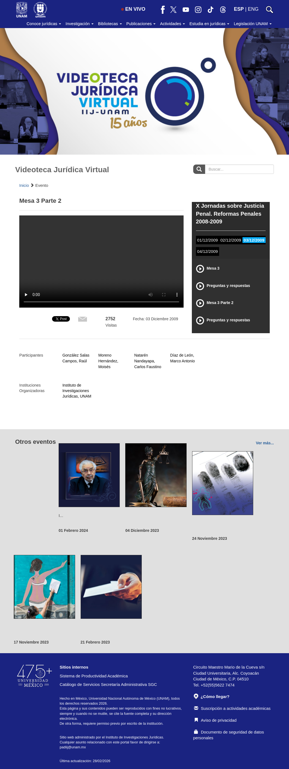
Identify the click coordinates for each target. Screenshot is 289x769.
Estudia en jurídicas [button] (209, 23)
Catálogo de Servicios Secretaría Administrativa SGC (108, 684)
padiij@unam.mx (73, 747)
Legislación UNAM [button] (253, 23)
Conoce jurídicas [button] (43, 23)
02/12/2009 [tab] (230, 240)
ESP (239, 9)
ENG (253, 9)
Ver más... (265, 443)
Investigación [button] (80, 23)
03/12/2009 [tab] (254, 240)
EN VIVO (133, 9)
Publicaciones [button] (141, 23)
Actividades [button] (172, 23)
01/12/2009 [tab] (207, 240)
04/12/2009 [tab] (207, 251)
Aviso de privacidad (215, 720)
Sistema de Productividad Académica (94, 676)
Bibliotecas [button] (110, 23)
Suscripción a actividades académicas (232, 708)
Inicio (24, 185)
